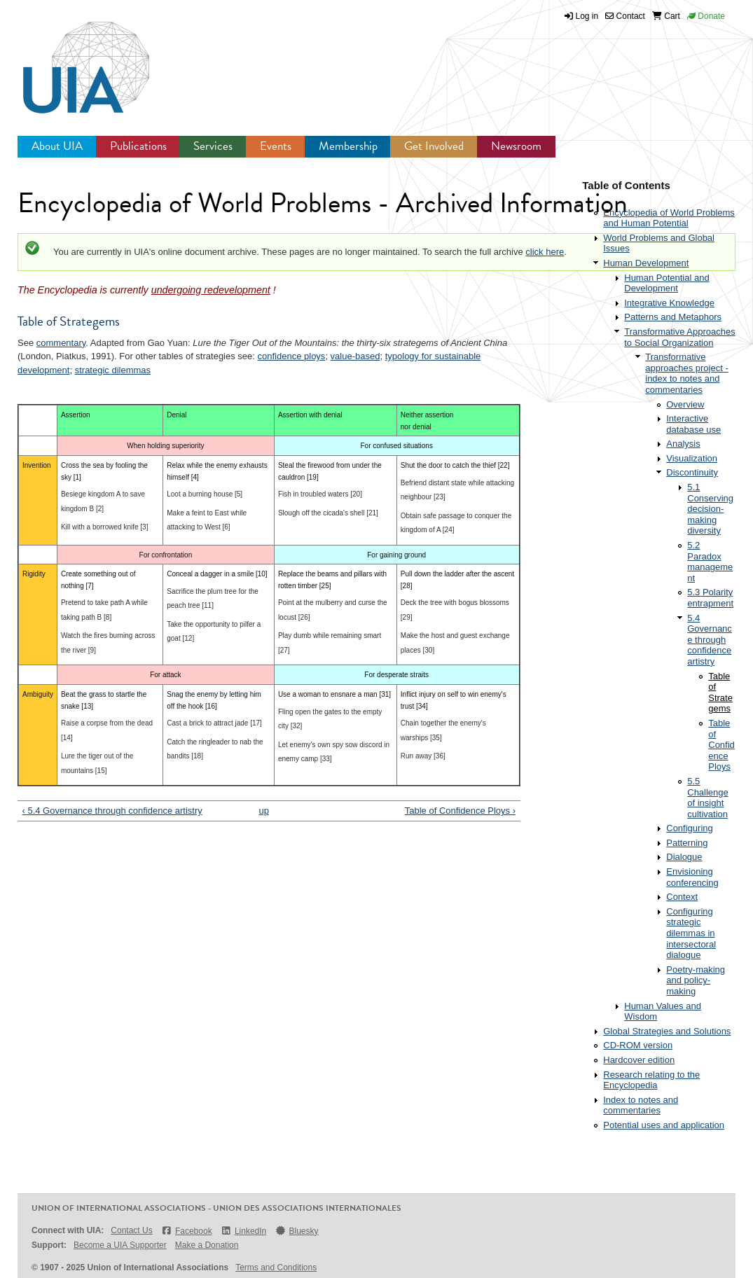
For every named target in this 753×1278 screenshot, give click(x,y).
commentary (61, 343)
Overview (685, 404)
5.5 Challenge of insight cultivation (707, 797)
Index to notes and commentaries (640, 1105)
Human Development (646, 263)
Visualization (691, 458)
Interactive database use (693, 424)
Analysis (683, 443)
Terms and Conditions (276, 1267)
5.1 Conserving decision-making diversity (710, 509)
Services (213, 146)
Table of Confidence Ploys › (460, 810)
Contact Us (131, 1230)
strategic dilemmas (113, 370)
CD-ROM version (637, 1045)
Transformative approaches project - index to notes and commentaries (686, 373)
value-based (355, 356)
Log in (587, 16)
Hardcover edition (639, 1060)
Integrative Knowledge (669, 303)
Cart (666, 16)
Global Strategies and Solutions (667, 1031)
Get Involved (434, 146)
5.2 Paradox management (710, 561)
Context (682, 896)
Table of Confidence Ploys (721, 745)
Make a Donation (207, 1245)
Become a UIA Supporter (120, 1245)
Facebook (186, 1230)
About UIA (57, 146)
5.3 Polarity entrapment (710, 598)
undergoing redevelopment (210, 290)
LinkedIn (244, 1230)
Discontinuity (692, 472)
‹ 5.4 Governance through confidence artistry (112, 810)
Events (275, 146)
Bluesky (296, 1230)
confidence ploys (292, 356)
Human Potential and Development (666, 283)
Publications (138, 146)
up (263, 810)
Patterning (686, 843)
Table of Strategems (720, 692)
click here (544, 251)
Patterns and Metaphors (672, 317)
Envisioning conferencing (692, 877)
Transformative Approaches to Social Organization (679, 337)
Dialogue (684, 857)
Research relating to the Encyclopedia (651, 1080)
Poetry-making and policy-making (695, 980)
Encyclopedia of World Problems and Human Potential (669, 218)
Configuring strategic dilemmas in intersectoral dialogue (691, 933)
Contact (625, 16)
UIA (70, 59)
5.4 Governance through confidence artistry (709, 640)
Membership (348, 146)
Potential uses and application (663, 1125)
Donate (706, 16)
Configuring (689, 828)
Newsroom (516, 146)
